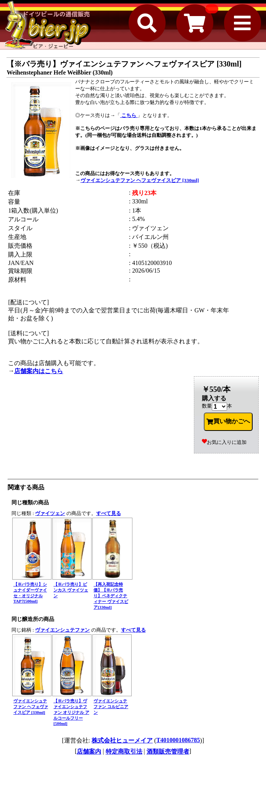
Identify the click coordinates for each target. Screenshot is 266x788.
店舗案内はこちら (38, 371)
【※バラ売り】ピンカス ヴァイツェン (70, 590)
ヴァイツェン (50, 513)
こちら (129, 115)
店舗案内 (89, 751)
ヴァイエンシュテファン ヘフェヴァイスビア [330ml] (140, 180)
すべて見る (108, 513)
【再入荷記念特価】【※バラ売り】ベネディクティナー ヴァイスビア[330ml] (111, 595)
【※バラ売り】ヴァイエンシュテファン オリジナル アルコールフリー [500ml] (71, 712)
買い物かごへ (228, 421)
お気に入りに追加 (224, 442)
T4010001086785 (178, 740)
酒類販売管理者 (168, 751)
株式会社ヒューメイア (122, 740)
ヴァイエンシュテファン (62, 630)
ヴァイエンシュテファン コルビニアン (111, 707)
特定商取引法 (124, 751)
